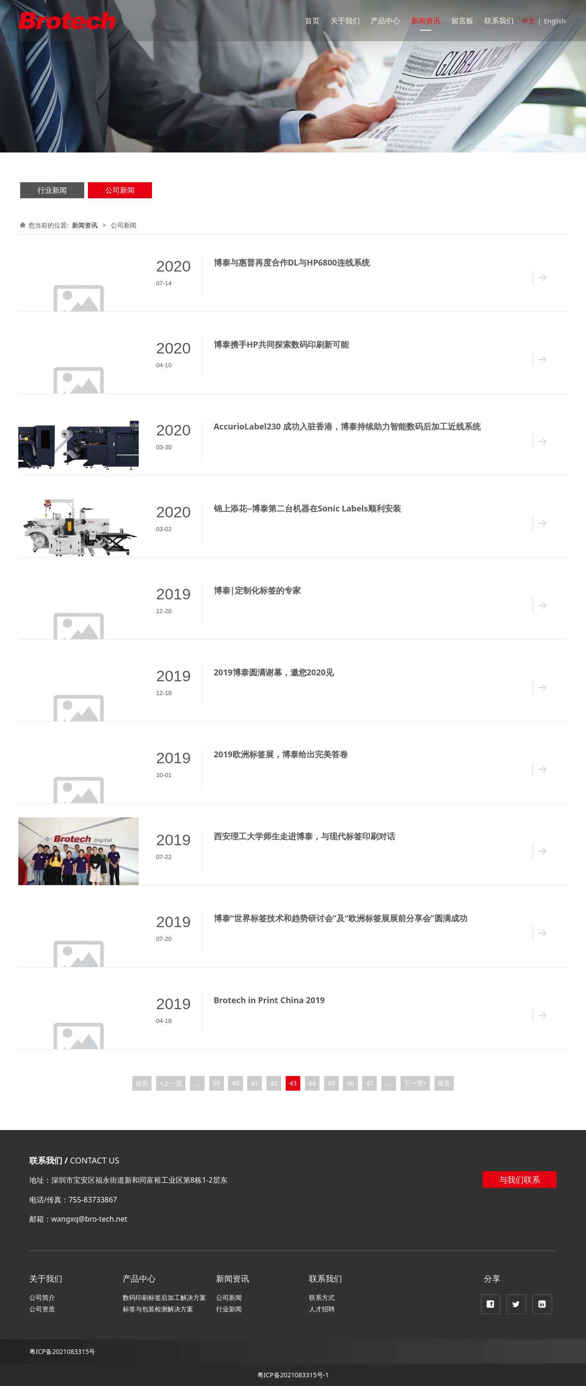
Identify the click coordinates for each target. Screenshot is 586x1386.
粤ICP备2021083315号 (62, 1351)
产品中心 (385, 21)
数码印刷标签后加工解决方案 (164, 1297)
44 (312, 1083)
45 (331, 1083)
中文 (528, 20)
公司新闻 (120, 190)
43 (293, 1083)
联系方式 (322, 1297)
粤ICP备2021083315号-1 (293, 1374)
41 (254, 1083)
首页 (312, 21)
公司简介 (42, 1297)
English (555, 20)
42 (273, 1083)
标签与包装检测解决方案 (158, 1308)
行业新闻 (52, 190)
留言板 (462, 21)
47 (369, 1083)
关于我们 (345, 21)
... (197, 1083)
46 (350, 1083)
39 (216, 1083)
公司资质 (42, 1308)
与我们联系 (519, 1179)
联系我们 (499, 21)
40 (235, 1083)
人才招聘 (322, 1308)
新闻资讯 (425, 21)
